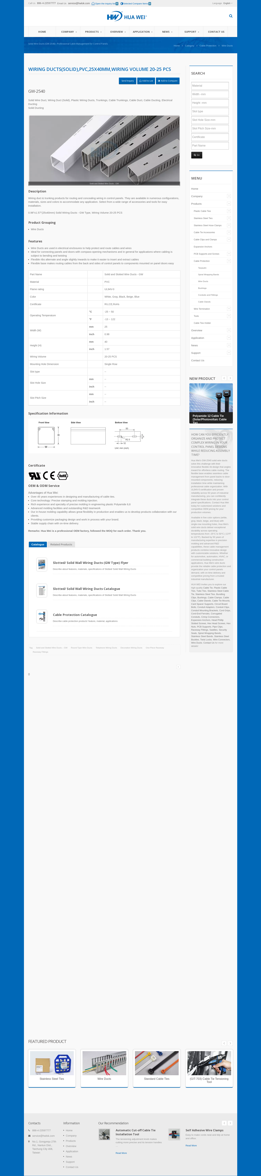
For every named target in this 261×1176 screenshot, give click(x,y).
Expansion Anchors (203, 247)
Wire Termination (202, 309)
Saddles (213, 630)
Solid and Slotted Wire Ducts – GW (51, 641)
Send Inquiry (127, 80)
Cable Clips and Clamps (205, 239)
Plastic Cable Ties (202, 211)
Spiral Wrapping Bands (208, 274)
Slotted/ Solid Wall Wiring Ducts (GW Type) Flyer (90, 563)
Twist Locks (206, 639)
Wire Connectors (221, 639)
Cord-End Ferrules (200, 613)
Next (224, 378)
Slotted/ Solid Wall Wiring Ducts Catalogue (86, 586)
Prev (230, 378)
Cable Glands (204, 302)
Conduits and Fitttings (208, 295)
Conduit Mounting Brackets (204, 610)
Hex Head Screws (216, 623)
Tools (196, 316)
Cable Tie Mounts (221, 600)
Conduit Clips (222, 607)
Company (69, 31)
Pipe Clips (217, 626)
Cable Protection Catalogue (75, 610)
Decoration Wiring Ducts (131, 641)
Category (189, 45)
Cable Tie (208, 587)
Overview (118, 31)
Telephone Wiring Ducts (106, 641)
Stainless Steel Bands (202, 636)
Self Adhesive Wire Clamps (204, 1118)
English (226, 3)
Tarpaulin (202, 268)
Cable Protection (208, 45)
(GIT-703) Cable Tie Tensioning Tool (209, 1074)
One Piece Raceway (155, 641)
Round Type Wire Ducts (81, 641)
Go (197, 155)
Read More (121, 1141)
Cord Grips (224, 610)
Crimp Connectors (210, 617)
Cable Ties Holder (202, 323)
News (167, 31)
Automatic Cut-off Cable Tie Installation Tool (136, 1120)
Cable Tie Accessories (204, 232)
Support (192, 31)
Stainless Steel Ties (203, 218)
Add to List (146, 80)
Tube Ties (201, 591)
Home (42, 31)
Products (93, 31)
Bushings (202, 288)
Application (142, 31)
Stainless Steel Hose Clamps (208, 225)
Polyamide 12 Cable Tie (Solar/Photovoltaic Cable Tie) (210, 419)
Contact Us (216, 31)
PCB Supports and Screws (206, 254)
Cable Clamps (215, 597)
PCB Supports (204, 626)
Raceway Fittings (40, 645)
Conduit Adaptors (205, 607)
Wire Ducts (227, 45)
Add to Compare (167, 80)
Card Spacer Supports (202, 604)
